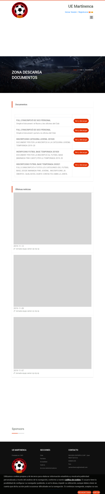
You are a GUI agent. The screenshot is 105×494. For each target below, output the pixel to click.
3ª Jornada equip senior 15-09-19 (26, 311)
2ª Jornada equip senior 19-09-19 (26, 373)
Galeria (42, 465)
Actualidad (43, 462)
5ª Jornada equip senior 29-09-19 (26, 249)
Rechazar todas (84, 492)
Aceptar (96, 492)
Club (41, 455)
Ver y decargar (81, 121)
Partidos (43, 458)
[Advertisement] (52, 38)
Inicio (75, 70)
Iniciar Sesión (70, 12)
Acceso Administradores (48, 468)
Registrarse (83, 12)
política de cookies (73, 479)
